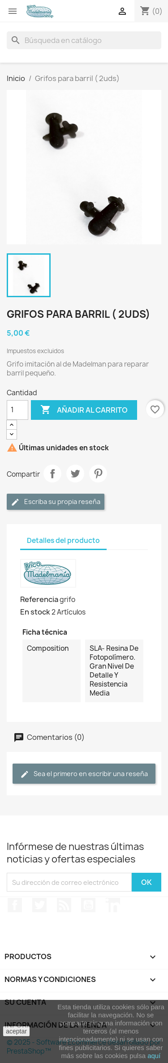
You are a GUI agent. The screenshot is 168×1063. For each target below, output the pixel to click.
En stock (35, 611)
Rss (64, 905)
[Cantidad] (17, 410)
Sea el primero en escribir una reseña (84, 774)
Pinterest (98, 473)
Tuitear (75, 473)
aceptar (16, 1031)
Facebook (15, 905)
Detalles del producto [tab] (63, 540)
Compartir (52, 473)
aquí (153, 1055)
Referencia (39, 599)
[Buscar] (84, 40)
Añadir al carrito (84, 410)
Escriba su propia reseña (55, 502)
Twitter (39, 905)
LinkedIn (113, 905)
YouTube (88, 905)
